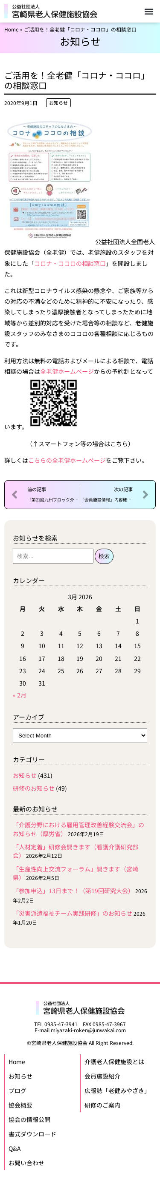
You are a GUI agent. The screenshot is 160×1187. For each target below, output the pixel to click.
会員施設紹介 (102, 1076)
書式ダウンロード (32, 1134)
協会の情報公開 (29, 1119)
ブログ (17, 1090)
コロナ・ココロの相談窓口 (70, 263)
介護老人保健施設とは (114, 1061)
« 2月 (19, 695)
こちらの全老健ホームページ (67, 460)
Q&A (15, 1148)
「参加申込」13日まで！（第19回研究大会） (73, 890)
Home (11, 29)
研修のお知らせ (34, 788)
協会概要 (20, 1105)
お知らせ (58, 102)
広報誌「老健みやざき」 (117, 1090)
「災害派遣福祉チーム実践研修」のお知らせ (72, 913)
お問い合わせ (26, 1163)
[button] (149, 11)
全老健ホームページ (67, 371)
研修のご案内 (102, 1105)
